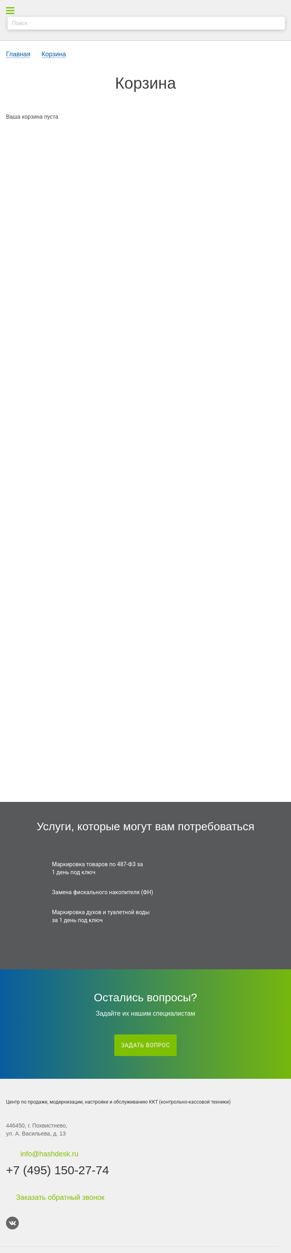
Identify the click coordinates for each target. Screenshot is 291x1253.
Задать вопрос (145, 1045)
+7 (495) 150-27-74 (57, 1170)
